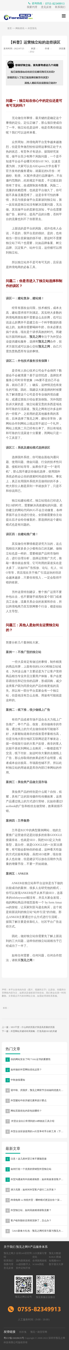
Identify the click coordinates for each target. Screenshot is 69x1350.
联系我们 (60, 7)
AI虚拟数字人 (23, 1264)
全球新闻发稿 (39, 1260)
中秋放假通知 (15, 1080)
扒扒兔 (22, 1332)
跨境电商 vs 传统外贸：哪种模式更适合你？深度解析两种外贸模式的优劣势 (36, 1200)
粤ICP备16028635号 (14, 1338)
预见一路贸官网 (38, 1332)
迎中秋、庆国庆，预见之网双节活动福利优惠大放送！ (36, 1090)
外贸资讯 (32, 28)
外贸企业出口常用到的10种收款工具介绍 (30, 1121)
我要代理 (32, 7)
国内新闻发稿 (23, 1260)
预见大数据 (55, 1253)
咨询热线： (47, 3)
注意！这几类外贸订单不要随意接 (26, 1159)
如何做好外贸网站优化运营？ (24, 1070)
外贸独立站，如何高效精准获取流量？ (28, 1210)
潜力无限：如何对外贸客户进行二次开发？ (31, 1190)
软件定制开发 (23, 1268)
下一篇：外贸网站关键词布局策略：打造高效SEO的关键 (29, 1031)
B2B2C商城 (55, 1257)
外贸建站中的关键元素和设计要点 (26, 1101)
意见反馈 (46, 7)
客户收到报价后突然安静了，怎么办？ (28, 1221)
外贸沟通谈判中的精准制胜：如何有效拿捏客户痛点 (36, 1180)
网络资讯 (19, 28)
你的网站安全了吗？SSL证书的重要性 (28, 1059)
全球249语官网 (24, 1253)
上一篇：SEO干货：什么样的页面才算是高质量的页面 (28, 1027)
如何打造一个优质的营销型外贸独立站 (28, 1169)
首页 (9, 28)
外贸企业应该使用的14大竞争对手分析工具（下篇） (36, 1132)
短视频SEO (55, 1260)
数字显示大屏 (56, 1264)
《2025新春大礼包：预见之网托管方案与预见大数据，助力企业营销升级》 (36, 1231)
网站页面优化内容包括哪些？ (24, 1111)
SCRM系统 (38, 1264)
